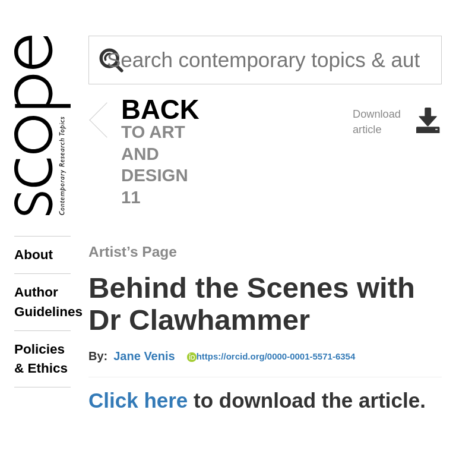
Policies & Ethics (41, 359)
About (33, 254)
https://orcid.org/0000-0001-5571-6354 (271, 356)
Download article (397, 121)
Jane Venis (144, 356)
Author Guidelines (42, 302)
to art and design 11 (142, 153)
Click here (138, 400)
